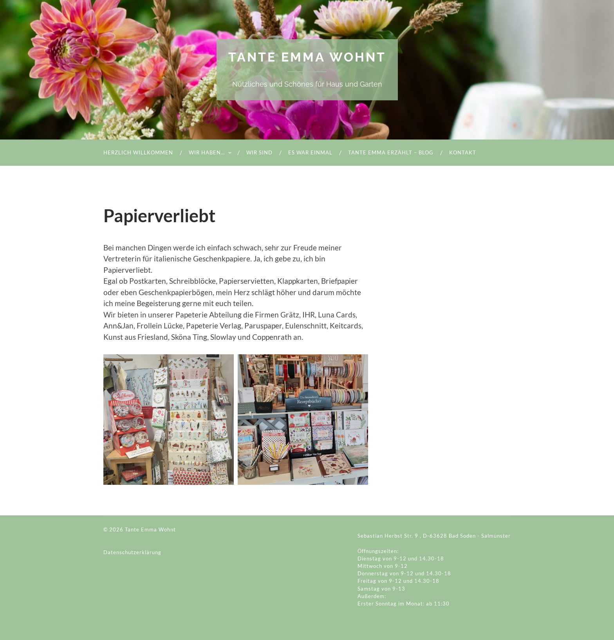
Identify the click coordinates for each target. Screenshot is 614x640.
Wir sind (259, 152)
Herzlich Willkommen (138, 152)
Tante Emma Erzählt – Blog (390, 152)
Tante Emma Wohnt (307, 57)
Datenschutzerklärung (132, 552)
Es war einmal (310, 152)
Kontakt (462, 152)
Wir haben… (207, 152)
